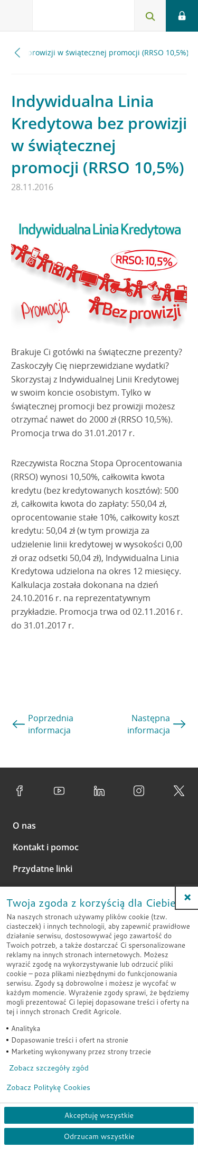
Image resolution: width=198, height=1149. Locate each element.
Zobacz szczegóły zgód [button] (49, 1068)
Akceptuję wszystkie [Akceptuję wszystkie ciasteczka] (99, 1115)
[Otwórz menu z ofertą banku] (16, 16)
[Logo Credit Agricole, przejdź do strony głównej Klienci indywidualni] (71, 17)
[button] (187, 897)
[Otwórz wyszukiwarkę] (150, 16)
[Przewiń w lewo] (17, 52)
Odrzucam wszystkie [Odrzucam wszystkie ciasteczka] (98, 1136)
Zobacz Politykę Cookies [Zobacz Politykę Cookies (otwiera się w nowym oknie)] (48, 1087)
